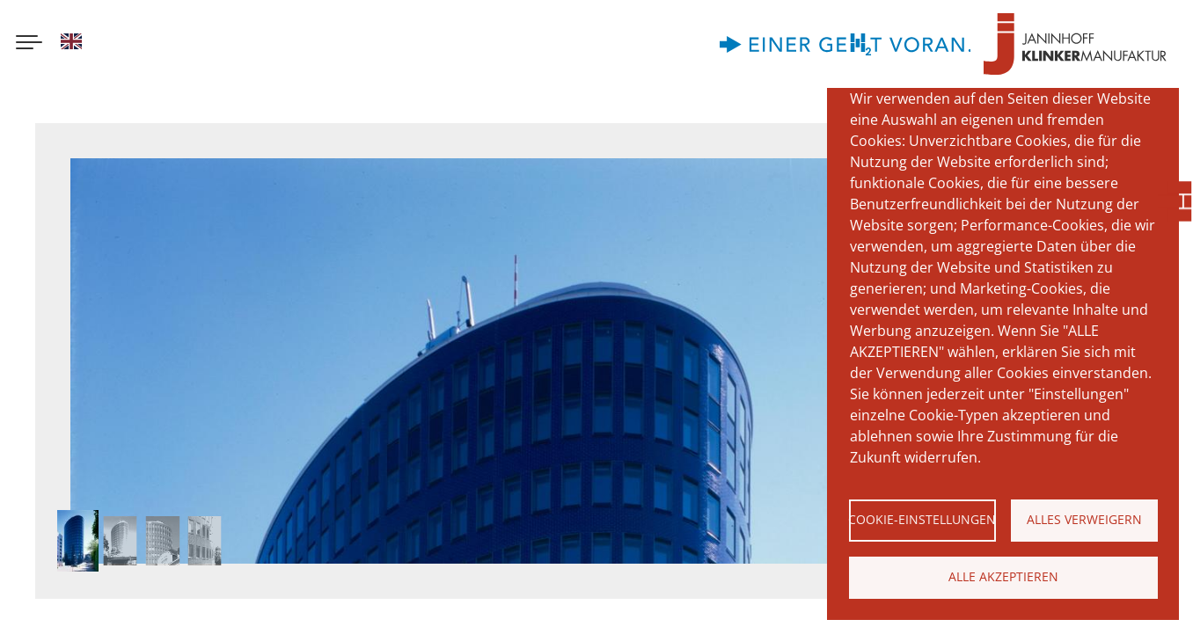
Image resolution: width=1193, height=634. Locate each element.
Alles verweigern (1084, 519)
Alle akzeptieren (1003, 576)
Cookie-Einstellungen (922, 519)
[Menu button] (29, 44)
